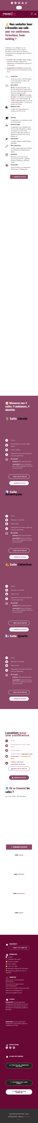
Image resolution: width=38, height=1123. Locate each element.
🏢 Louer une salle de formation (19, 1091)
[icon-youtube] (23, 3)
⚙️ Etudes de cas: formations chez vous (19, 1065)
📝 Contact (9, 957)
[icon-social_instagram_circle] (19, 3)
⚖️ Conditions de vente (13, 959)
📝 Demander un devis (19, 483)
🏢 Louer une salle (11, 966)
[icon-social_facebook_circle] (12, 3)
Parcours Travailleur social (14, 993)
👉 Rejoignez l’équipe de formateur (17, 968)
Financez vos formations (19, 947)
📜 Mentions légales (12, 961)
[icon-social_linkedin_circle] (15, 3)
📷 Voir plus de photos (19, 477)
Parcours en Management (14, 990)
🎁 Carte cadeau (11, 964)
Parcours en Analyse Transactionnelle (17, 988)
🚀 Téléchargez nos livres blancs (19, 1082)
